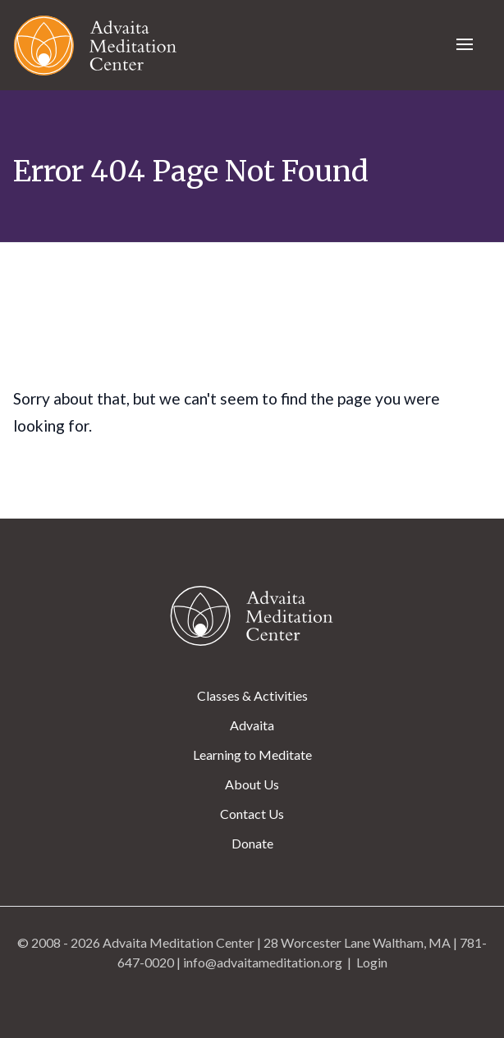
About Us (252, 784)
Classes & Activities (252, 695)
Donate (252, 843)
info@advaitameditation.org (262, 962)
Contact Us (252, 813)
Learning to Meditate (252, 754)
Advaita (252, 725)
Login (371, 962)
